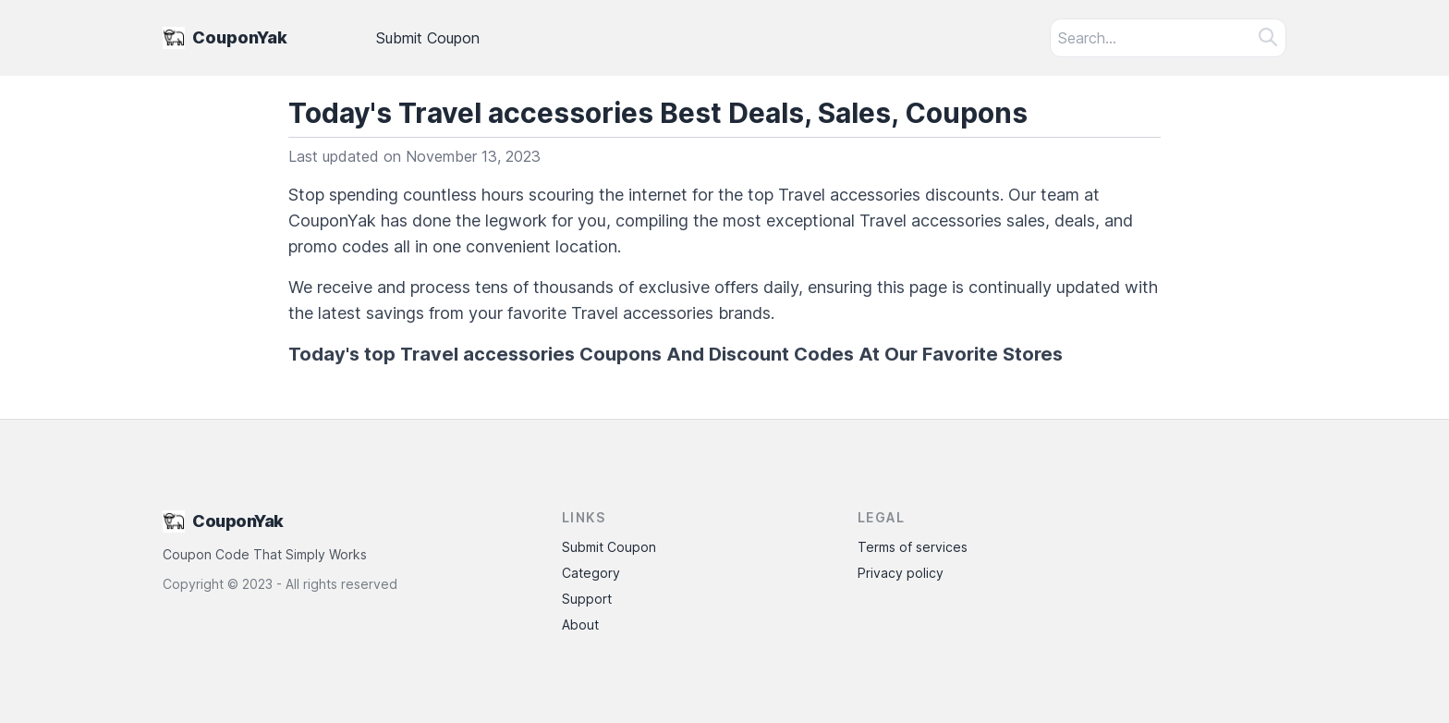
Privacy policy (901, 573)
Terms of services (913, 547)
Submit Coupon (428, 38)
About (580, 624)
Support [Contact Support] (587, 599)
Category (591, 573)
